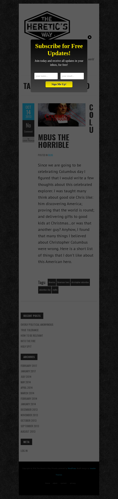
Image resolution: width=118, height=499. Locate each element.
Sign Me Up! (59, 84)
